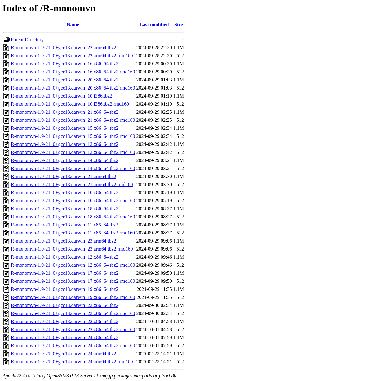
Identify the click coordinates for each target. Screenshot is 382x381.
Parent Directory (27, 39)
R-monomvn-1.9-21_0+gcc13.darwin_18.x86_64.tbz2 (64, 208)
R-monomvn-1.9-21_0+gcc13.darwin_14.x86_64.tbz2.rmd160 (73, 168)
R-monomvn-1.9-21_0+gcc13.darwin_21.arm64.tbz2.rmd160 (72, 184)
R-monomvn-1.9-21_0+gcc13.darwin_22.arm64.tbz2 (63, 47)
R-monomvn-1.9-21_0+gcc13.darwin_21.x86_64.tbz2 (64, 112)
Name (73, 24)
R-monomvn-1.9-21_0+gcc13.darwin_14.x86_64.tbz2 (64, 160)
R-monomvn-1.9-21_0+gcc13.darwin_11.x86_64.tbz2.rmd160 (73, 232)
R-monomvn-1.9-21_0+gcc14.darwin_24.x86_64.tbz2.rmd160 (73, 345)
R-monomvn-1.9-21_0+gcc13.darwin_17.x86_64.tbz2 (64, 273)
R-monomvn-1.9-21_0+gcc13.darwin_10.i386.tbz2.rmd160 (70, 104)
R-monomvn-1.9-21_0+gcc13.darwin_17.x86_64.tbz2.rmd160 (73, 281)
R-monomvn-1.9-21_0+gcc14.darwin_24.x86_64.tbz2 (64, 337)
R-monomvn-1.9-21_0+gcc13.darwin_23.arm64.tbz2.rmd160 (72, 249)
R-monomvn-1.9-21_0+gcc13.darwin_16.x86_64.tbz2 (64, 63)
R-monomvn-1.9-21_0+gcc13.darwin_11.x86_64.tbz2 (64, 224)
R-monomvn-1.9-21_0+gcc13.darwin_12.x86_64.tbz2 (64, 257)
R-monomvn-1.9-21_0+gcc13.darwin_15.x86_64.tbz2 (64, 128)
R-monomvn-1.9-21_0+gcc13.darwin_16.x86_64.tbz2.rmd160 (73, 71)
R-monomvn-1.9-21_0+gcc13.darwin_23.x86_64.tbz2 (64, 305)
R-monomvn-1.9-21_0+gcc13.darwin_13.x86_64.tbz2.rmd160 (73, 152)
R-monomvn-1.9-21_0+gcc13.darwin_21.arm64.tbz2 (63, 176)
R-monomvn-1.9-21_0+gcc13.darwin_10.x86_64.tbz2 (64, 192)
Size (178, 24)
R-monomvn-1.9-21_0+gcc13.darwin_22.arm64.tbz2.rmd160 (72, 55)
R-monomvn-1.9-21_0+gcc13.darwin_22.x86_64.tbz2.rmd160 (73, 329)
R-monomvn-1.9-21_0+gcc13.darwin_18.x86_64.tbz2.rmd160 (73, 216)
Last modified (154, 24)
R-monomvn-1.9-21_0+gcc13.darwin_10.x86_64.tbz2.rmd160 (73, 200)
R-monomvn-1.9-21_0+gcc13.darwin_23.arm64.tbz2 (63, 240)
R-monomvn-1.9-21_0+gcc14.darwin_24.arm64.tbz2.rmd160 (72, 361)
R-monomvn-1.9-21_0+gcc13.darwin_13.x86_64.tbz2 (64, 144)
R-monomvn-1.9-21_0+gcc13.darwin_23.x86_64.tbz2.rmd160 (73, 313)
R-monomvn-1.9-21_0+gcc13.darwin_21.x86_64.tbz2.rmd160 (73, 120)
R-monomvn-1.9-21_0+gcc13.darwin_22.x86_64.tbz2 (64, 321)
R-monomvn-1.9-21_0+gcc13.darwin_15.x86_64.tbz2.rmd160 (73, 136)
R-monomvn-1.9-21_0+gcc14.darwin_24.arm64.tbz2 (63, 353)
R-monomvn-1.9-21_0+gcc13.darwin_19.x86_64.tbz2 (64, 289)
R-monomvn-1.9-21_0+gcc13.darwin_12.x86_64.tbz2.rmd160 (73, 265)
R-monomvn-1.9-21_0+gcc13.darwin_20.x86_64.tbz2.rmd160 (73, 87)
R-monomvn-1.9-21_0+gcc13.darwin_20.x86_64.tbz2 (64, 79)
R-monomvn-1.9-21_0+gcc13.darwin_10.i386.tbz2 (61, 96)
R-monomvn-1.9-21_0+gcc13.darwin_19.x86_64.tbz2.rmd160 (73, 297)
